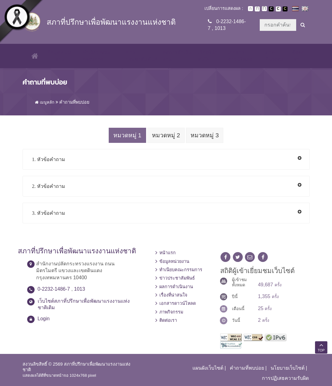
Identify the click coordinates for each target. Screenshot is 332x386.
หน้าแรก (167, 252)
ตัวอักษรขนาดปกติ (250, 8)
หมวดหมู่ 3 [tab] (206, 135)
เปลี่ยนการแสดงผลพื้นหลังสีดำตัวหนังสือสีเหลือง (285, 8)
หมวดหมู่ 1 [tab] (126, 135)
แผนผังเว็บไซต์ (207, 367)
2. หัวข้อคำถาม (48, 186)
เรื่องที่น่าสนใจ (207, 56)
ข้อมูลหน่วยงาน (58, 56)
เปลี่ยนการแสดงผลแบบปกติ (278, 8)
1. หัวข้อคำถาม (48, 159)
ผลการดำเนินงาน (176, 56)
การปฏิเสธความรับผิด (285, 377)
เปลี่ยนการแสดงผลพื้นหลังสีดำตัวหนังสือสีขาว (271, 8)
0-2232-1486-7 (54, 288)
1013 (220, 28)
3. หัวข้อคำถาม (48, 212)
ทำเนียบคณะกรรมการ (95, 56)
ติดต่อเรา (298, 56)
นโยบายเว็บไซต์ (288, 367)
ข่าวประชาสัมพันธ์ (140, 56)
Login (44, 318)
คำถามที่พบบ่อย (247, 367)
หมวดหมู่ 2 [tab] (166, 135)
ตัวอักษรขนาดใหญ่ (264, 8)
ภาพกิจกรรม (274, 56)
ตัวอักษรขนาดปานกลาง (257, 8)
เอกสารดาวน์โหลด (239, 56)
